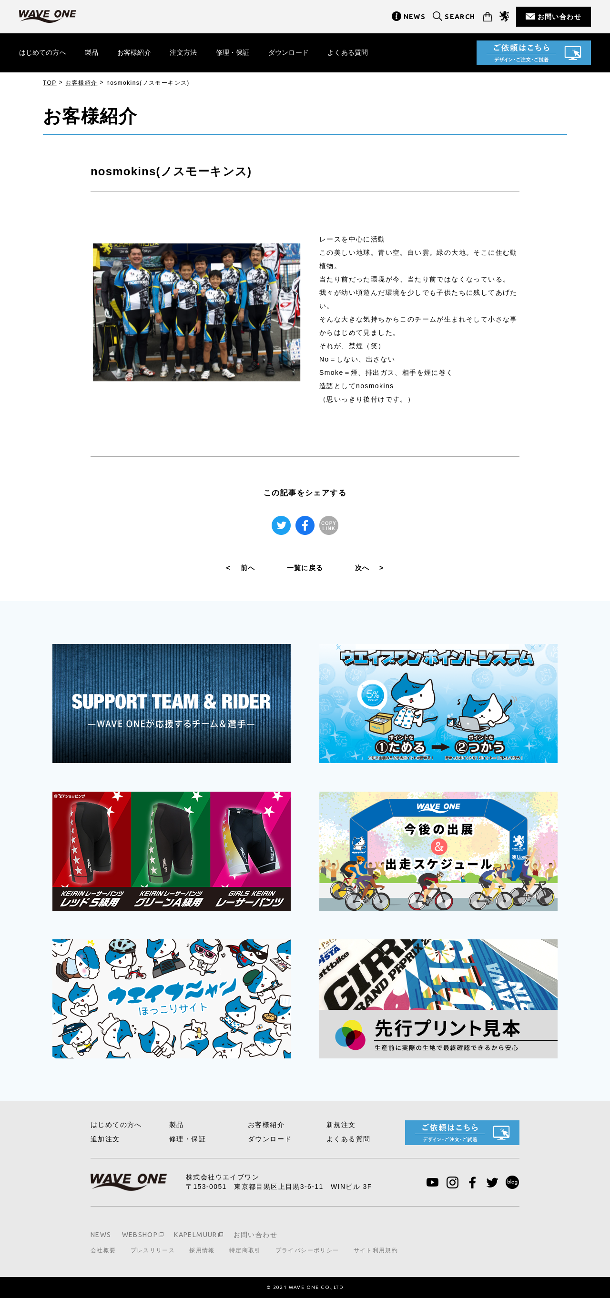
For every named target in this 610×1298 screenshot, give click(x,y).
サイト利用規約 (376, 1250)
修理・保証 (234, 52)
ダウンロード (289, 52)
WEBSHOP (140, 1234)
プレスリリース (153, 1250)
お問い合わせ (559, 16)
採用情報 (202, 1250)
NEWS (415, 16)
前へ (240, 568)
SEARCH (460, 16)
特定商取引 (245, 1250)
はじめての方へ (42, 52)
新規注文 (341, 1124)
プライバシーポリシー (307, 1250)
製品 (92, 52)
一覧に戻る (305, 568)
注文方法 (184, 52)
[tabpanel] (197, 312)
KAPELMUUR (195, 1234)
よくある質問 (349, 52)
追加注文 (105, 1139)
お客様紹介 (135, 52)
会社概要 (103, 1250)
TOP (50, 83)
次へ (369, 568)
